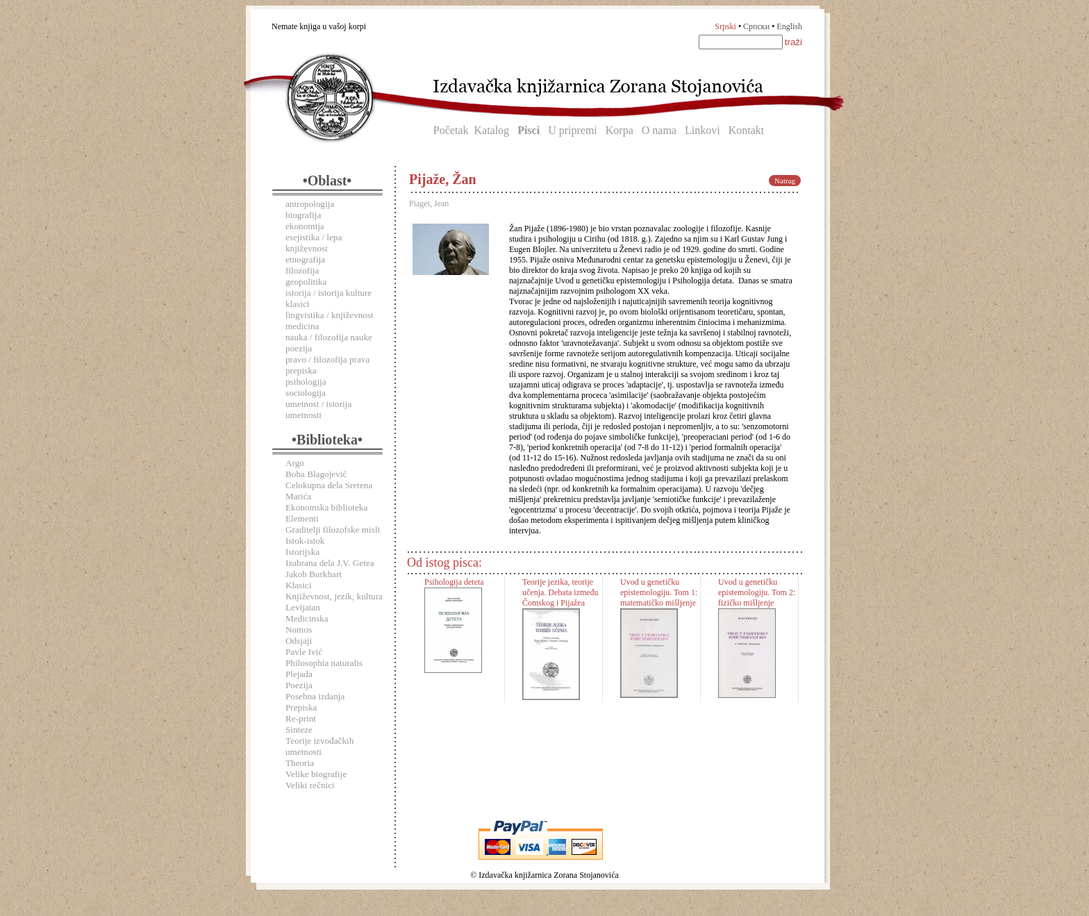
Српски (756, 26)
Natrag (784, 180)
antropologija (309, 204)
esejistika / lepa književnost (313, 242)
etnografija (305, 259)
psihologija (305, 381)
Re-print (300, 718)
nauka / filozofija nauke (328, 337)
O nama (659, 130)
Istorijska (302, 552)
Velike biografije (316, 774)
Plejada (299, 674)
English (789, 26)
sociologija (305, 393)
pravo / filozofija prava (327, 359)
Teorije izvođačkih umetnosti (319, 746)
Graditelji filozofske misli (332, 529)
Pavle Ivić (303, 652)
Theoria (299, 763)
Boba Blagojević (316, 474)
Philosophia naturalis (324, 663)
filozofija (302, 270)
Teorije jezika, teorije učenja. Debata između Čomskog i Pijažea (560, 592)
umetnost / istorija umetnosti (318, 409)
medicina (302, 326)
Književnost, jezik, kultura (334, 596)
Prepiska (301, 707)
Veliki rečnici (310, 785)
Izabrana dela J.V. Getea (329, 563)
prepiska (301, 370)
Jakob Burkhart (313, 574)
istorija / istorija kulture (328, 293)
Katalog (491, 130)
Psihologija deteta (454, 582)
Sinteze (299, 729)
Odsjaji (298, 640)
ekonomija (304, 226)
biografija (303, 215)
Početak (451, 130)
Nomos (298, 629)
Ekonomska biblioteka (326, 507)
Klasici (298, 585)
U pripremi (572, 130)
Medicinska (307, 618)
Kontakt (747, 130)
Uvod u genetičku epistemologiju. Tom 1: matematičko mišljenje (658, 592)
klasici (297, 304)
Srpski (725, 26)
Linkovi (702, 130)
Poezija (299, 685)
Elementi (302, 518)
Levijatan (302, 607)
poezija (298, 348)
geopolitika (305, 281)
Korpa (619, 130)
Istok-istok (304, 540)
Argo (294, 463)
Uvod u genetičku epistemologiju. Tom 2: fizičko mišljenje (756, 592)
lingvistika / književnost (329, 315)
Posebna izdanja (314, 696)
